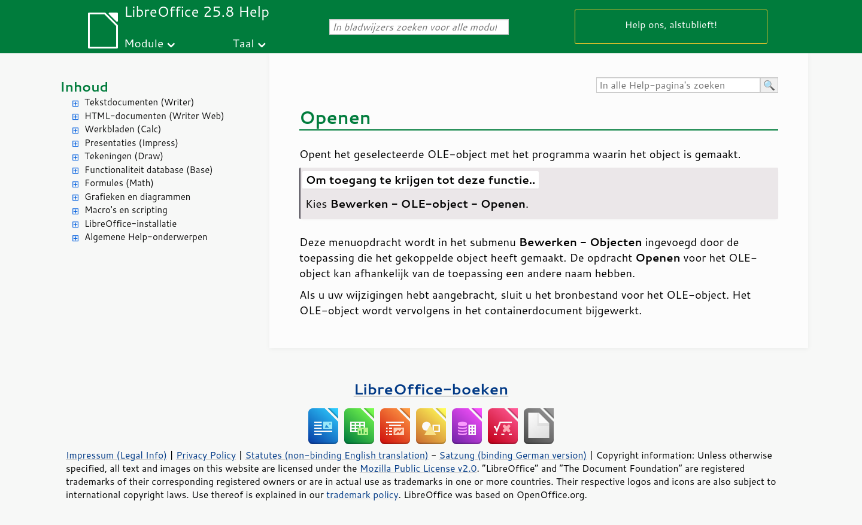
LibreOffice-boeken (431, 388)
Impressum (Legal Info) (116, 455)
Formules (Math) (119, 183)
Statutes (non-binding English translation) (336, 455)
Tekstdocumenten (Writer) (139, 102)
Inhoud (84, 86)
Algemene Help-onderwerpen (146, 236)
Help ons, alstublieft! (671, 24)
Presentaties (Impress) (131, 142)
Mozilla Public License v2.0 (418, 468)
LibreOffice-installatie (130, 223)
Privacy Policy (206, 455)
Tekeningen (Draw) (123, 156)
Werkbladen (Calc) (123, 129)
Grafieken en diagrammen (137, 196)
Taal (243, 43)
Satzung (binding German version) (513, 455)
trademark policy (362, 494)
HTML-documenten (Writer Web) (154, 116)
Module (143, 43)
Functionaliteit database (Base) (148, 169)
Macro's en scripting (126, 210)
